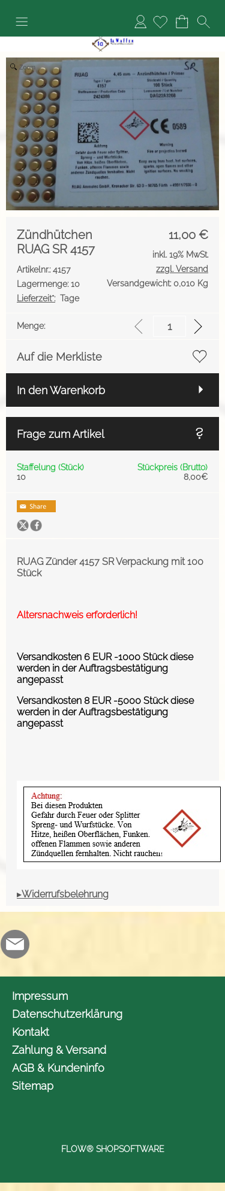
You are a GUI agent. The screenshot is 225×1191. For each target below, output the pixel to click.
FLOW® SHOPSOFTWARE (112, 1149)
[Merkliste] (160, 21)
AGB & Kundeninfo (58, 1068)
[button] (21, 21)
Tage (48, 298)
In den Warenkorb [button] (61, 390)
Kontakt (30, 1032)
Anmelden (140, 21)
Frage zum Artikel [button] (60, 434)
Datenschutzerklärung (67, 1014)
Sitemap (32, 1086)
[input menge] (169, 326)
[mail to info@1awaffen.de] (15, 944)
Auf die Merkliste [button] (59, 356)
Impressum (40, 996)
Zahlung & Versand (59, 1050)
